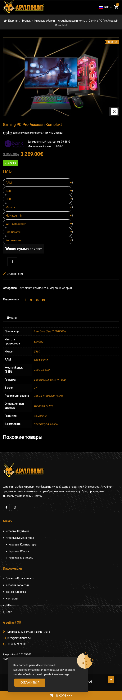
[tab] (61, 318)
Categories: (10, 288)
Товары (26, 20)
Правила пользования (20, 578)
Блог (9, 611)
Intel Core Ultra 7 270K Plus (50, 331)
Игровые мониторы (21, 557)
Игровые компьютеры (20, 537)
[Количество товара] (12, 261)
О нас (9, 605)
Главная (13, 20)
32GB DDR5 (41, 359)
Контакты (12, 598)
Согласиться (29, 682)
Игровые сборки (44, 20)
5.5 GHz (38, 341)
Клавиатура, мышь (46, 423)
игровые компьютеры (23, 544)
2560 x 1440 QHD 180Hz (48, 395)
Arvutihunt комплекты (71, 20)
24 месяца (40, 415)
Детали (12, 317)
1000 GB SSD (41, 369)
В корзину (64, 695)
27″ (36, 387)
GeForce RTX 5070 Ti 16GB (50, 379)
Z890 (37, 351)
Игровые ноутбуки (17, 531)
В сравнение (15, 274)
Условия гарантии (17, 585)
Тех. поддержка (16, 591)
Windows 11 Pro (43, 405)
